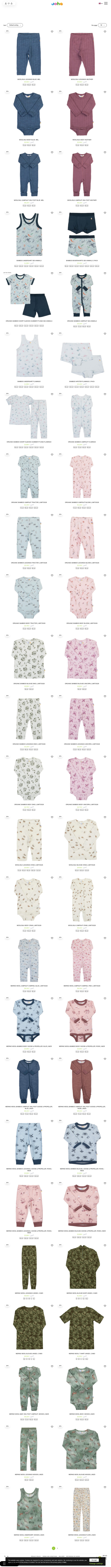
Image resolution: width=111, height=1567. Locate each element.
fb (5, 1556)
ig (7, 1556)
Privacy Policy (36, 1556)
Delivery (62, 1556)
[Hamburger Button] (106, 3)
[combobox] (15, 25)
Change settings (96, 1563)
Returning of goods (73, 1556)
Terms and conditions (50, 1556)
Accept (94, 1560)
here (64, 1562)
